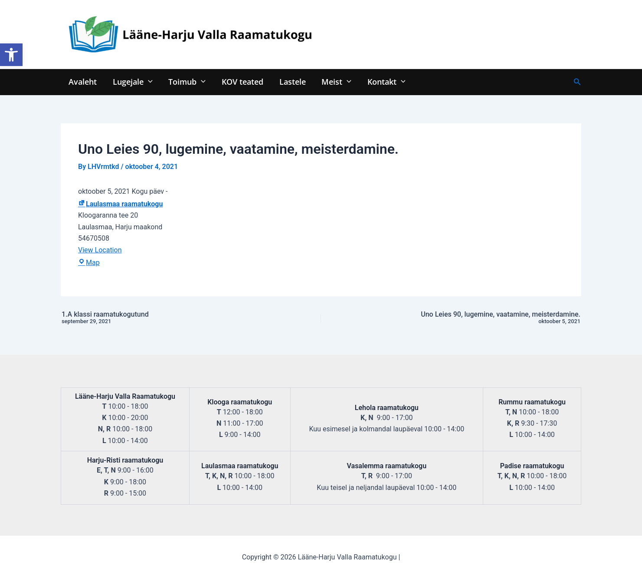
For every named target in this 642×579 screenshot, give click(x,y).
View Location (99, 250)
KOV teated (241, 81)
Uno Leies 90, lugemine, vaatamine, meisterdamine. (480, 318)
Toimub (186, 81)
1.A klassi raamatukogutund (161, 318)
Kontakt (384, 81)
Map (89, 262)
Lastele (291, 81)
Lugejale (132, 81)
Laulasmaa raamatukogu (120, 204)
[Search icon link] (577, 81)
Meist (335, 81)
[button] (11, 54)
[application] (147, 81)
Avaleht (83, 81)
